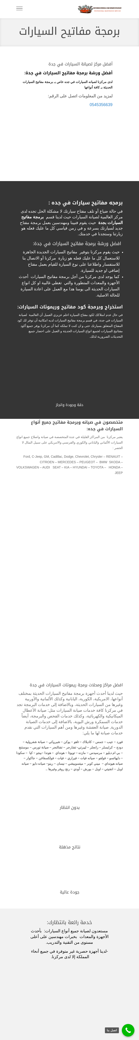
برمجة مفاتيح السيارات (69, 31)
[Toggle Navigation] (19, 9)
